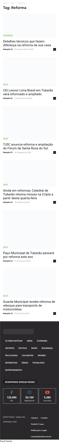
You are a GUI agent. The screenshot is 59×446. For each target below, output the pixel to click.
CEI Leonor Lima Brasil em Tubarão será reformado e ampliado (28, 92)
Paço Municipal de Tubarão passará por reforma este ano (28, 255)
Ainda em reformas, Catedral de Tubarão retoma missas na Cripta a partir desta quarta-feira (28, 194)
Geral (5, 84)
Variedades (8, 35)
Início (5, 3)
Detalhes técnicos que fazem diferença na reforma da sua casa (27, 43)
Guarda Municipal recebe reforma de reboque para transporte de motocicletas (29, 305)
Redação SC (8, 49)
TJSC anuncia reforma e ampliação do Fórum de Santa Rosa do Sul (28, 146)
